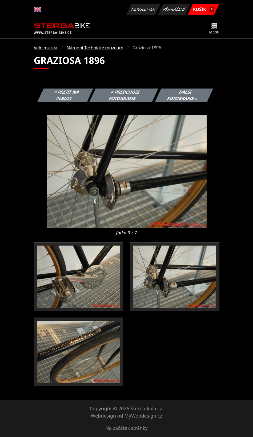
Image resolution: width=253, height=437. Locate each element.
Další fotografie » (182, 95)
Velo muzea (45, 48)
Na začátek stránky (126, 428)
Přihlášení (174, 9)
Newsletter (143, 9)
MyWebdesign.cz (143, 415)
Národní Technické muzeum (95, 48)
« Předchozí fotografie (124, 95)
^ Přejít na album (67, 95)
